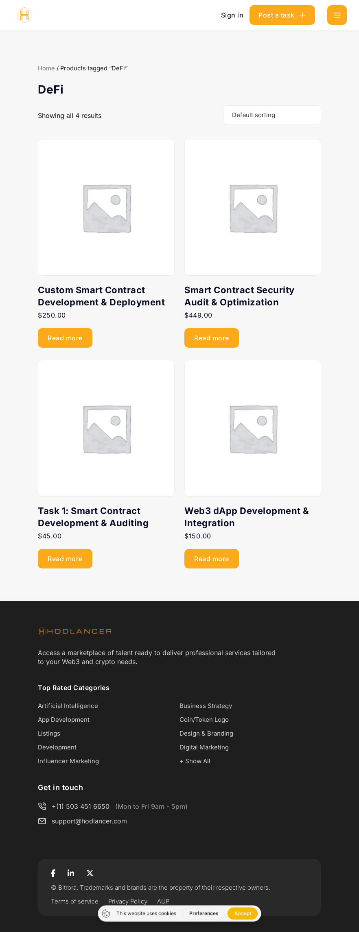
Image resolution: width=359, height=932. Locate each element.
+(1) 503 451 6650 (80, 806)
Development (57, 747)
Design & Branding (206, 733)
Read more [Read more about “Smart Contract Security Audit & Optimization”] (211, 338)
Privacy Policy (127, 901)
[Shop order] (272, 115)
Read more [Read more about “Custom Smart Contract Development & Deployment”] (65, 338)
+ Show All (195, 761)
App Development (64, 719)
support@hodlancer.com (89, 821)
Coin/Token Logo (204, 719)
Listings (49, 733)
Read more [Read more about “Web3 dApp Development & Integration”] (211, 559)
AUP (163, 901)
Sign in (232, 15)
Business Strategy (206, 706)
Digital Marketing (204, 747)
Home (46, 68)
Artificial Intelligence (68, 706)
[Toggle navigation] (337, 15)
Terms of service (75, 901)
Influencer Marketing (68, 761)
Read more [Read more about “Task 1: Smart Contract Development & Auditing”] (65, 559)
